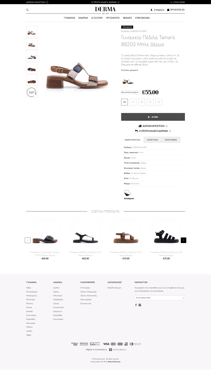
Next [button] (183, 240)
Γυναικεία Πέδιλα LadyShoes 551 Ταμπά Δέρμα (126, 254)
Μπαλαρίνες (31, 296)
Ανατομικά (30, 323)
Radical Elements (114, 362)
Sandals (29, 311)
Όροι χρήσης (86, 300)
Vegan (28, 335)
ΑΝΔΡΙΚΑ (83, 17)
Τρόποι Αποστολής (88, 296)
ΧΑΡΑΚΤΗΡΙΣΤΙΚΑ (132, 140)
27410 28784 (179, 2)
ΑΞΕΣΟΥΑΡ (97, 17)
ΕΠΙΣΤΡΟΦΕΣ (171, 140)
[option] (45, 239)
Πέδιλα (29, 327)
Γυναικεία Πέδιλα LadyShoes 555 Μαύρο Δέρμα (166, 254)
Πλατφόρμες (31, 292)
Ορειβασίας (58, 300)
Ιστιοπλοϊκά (58, 308)
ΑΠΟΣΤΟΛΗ (152, 140)
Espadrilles (30, 319)
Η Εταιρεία (85, 288)
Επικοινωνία (85, 304)
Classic (56, 292)
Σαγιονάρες (31, 315)
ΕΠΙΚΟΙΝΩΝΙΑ (142, 17)
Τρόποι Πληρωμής (88, 292)
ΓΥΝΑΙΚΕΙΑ (69, 17)
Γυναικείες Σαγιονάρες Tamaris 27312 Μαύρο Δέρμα (45, 254)
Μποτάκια (30, 300)
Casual (29, 308)
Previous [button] (27, 240)
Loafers (29, 331)
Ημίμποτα (57, 311)
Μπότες (29, 304)
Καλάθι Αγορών (114, 288)
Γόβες (28, 288)
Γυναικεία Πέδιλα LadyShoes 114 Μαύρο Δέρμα (85, 254)
